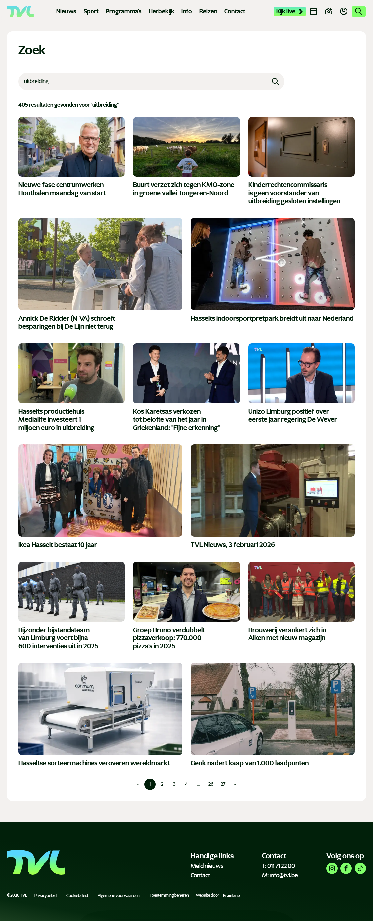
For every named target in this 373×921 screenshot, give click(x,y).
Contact (234, 11)
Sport (91, 11)
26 (210, 784)
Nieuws (66, 11)
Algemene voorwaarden (119, 895)
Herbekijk (161, 11)
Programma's (124, 11)
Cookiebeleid (77, 895)
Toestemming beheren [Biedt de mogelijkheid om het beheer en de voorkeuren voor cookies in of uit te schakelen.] (169, 895)
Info (186, 11)
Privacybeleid (45, 895)
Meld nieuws (207, 866)
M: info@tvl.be (280, 875)
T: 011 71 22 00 (278, 866)
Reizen (208, 11)
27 (223, 784)
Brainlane (231, 895)
